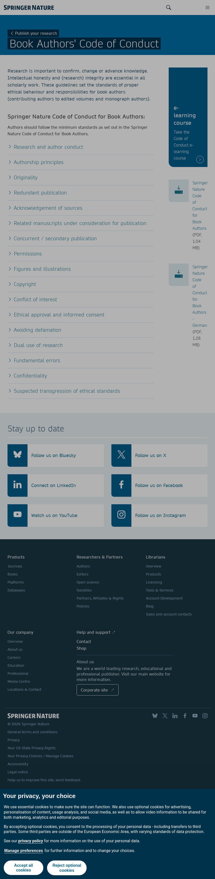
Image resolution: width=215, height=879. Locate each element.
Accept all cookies (23, 868)
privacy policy (30, 841)
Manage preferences (23, 850)
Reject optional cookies (67, 868)
